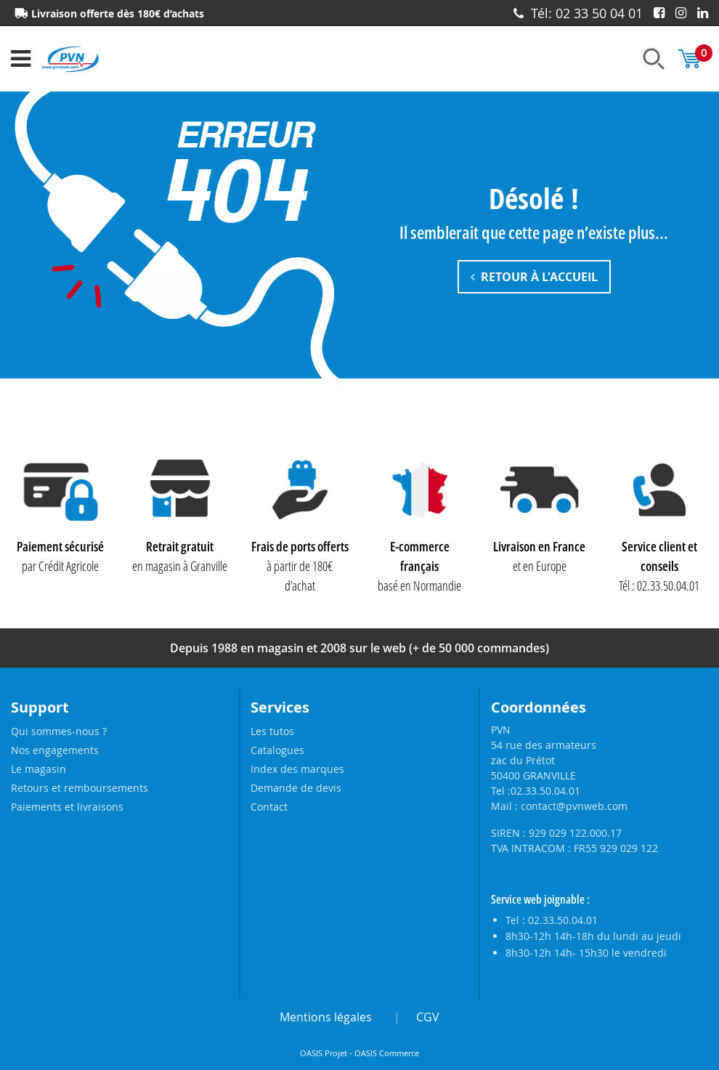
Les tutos (272, 731)
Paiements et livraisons (67, 807)
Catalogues (277, 750)
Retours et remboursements (79, 788)
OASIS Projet (323, 1053)
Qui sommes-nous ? (59, 731)
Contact (269, 807)
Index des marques (297, 769)
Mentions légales (326, 1017)
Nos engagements (55, 750)
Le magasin (38, 769)
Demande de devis (296, 788)
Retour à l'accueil (534, 277)
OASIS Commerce (386, 1053)
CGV (427, 1017)
